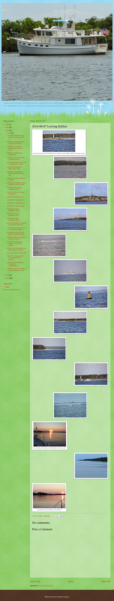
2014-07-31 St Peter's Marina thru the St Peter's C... (16, 238)
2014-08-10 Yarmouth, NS (15, 197)
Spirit (7, 287)
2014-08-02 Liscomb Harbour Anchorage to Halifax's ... (16, 228)
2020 (7, 127)
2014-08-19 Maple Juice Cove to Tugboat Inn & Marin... (16, 163)
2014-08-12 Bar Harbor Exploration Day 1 (14, 188)
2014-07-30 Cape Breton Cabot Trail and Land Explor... (14, 243)
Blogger (66, 597)
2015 (7, 130)
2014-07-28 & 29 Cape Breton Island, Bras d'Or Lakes (16, 249)
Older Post (105, 581)
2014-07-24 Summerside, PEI (16, 253)
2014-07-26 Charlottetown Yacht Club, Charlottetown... (15, 264)
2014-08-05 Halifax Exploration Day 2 (13, 214)
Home (70, 581)
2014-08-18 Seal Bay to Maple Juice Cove (14, 168)
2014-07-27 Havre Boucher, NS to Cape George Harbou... (15, 257)
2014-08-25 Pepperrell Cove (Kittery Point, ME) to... (16, 142)
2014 (7, 275)
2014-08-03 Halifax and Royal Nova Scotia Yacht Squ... (16, 224)
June (9, 133)
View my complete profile (11, 289)
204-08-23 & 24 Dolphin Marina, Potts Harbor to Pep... (15, 148)
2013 (7, 278)
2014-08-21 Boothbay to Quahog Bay (14, 154)
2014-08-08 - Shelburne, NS (16, 203)
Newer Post (35, 581)
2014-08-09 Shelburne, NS (15, 200)
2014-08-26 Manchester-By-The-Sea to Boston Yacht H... (16, 137)
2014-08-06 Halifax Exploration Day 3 (13, 210)
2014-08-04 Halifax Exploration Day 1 (13, 219)
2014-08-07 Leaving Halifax (15, 206)
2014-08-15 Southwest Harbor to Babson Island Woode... (16, 183)
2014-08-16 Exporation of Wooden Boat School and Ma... (15, 173)
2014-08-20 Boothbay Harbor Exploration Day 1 (16, 158)
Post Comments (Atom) (46, 586)
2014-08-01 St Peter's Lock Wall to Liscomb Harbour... (16, 233)
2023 (7, 124)
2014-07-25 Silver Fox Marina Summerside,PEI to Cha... (16, 269)
